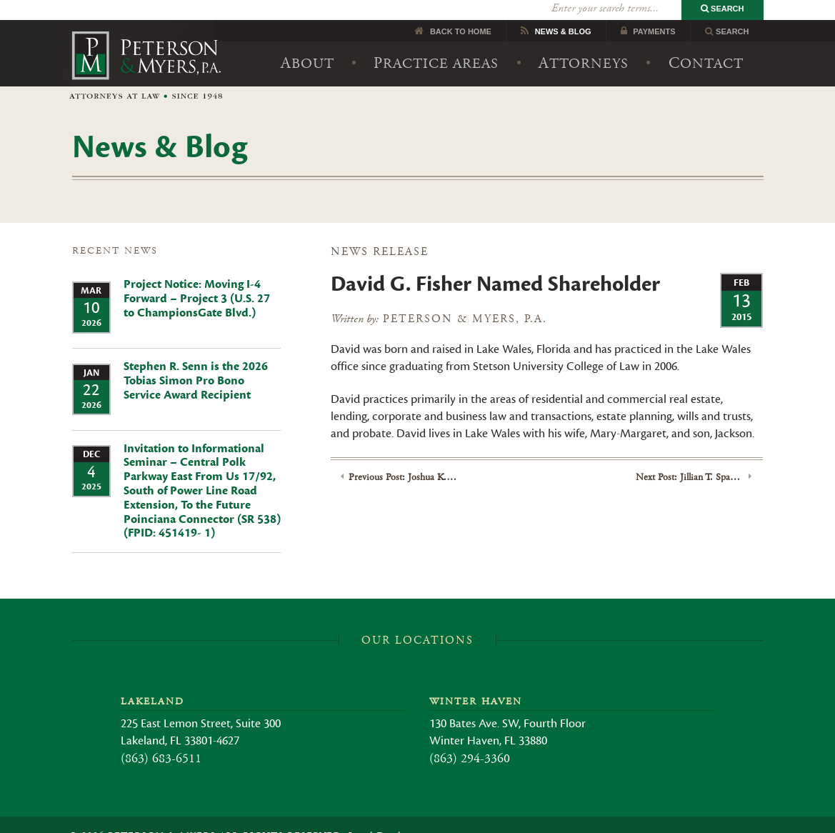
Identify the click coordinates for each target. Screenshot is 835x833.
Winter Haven (475, 681)
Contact (706, 43)
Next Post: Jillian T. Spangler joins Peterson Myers (690, 457)
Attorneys (584, 43)
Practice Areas (436, 43)
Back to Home (460, 11)
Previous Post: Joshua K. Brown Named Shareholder (402, 457)
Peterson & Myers (146, 45)
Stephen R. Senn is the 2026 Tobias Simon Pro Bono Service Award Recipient (196, 361)
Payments (654, 11)
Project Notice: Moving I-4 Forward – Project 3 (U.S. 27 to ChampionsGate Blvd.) (197, 279)
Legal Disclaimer (388, 816)
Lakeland (152, 681)
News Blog (563, 11)
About (307, 43)
